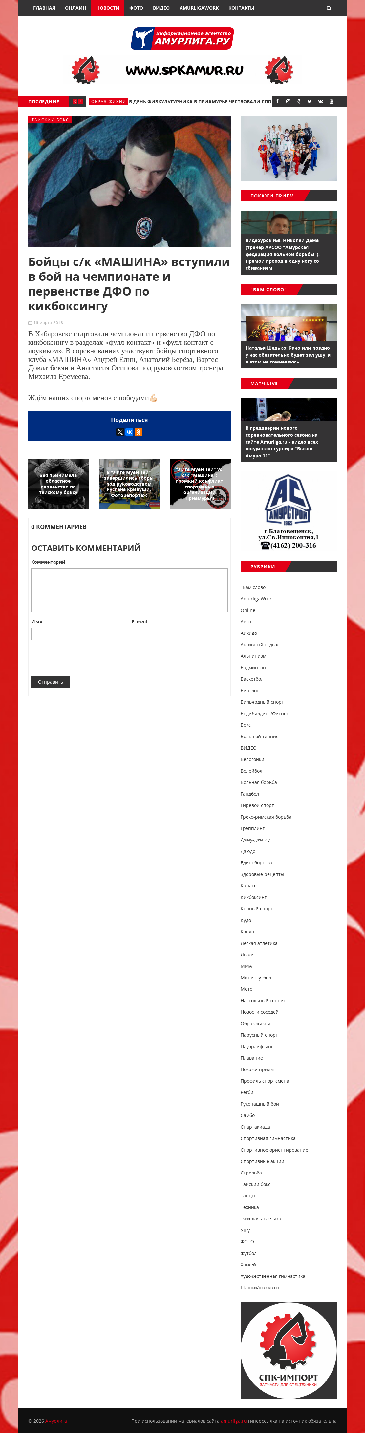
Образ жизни (108, 101)
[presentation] (81, 658)
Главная (44, 8)
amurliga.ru (234, 1421)
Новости (107, 8)
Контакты (241, 8)
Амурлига (56, 1421)
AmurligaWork (199, 8)
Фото (136, 8)
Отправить (50, 682)
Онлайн (75, 8)
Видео (161, 8)
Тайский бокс (50, 120)
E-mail (140, 621)
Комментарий (48, 562)
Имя (37, 621)
